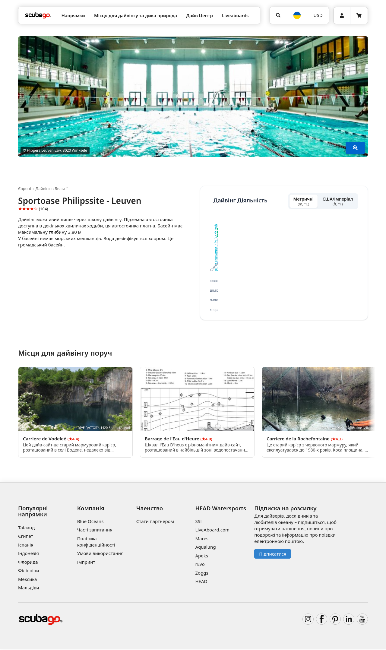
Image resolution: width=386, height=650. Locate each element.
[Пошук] (278, 15)
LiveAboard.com (212, 531)
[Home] (38, 15)
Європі (24, 188)
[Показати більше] (355, 148)
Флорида (28, 563)
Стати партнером (155, 522)
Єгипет (25, 537)
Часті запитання (94, 531)
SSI (198, 522)
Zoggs (201, 574)
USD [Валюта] (318, 15)
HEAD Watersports (220, 508)
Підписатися (272, 554)
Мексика (27, 580)
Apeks (201, 556)
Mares (201, 539)
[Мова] (297, 15)
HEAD (201, 582)
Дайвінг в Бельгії (52, 188)
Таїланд (26, 528)
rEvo (199, 565)
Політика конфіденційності (96, 542)
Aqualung (205, 548)
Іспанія (25, 545)
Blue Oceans (90, 522)
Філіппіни (28, 571)
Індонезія (28, 554)
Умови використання (100, 554)
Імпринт (86, 563)
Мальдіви (28, 588)
